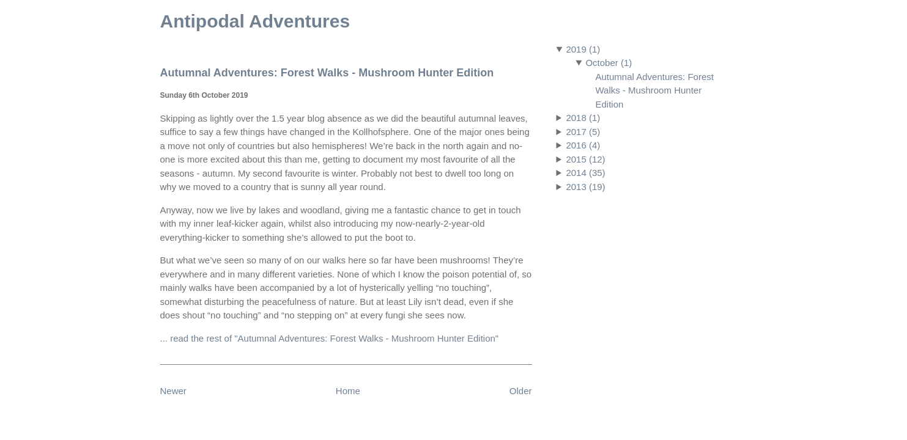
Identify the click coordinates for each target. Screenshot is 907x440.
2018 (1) (583, 117)
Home (348, 391)
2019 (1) (583, 49)
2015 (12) (585, 159)
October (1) (608, 62)
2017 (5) (583, 132)
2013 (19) (585, 187)
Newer (173, 391)
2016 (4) (583, 145)
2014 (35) (585, 172)
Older (520, 391)
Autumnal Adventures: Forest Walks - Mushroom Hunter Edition (655, 90)
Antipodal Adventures (255, 21)
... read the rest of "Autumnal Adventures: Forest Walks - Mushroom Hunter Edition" (329, 338)
